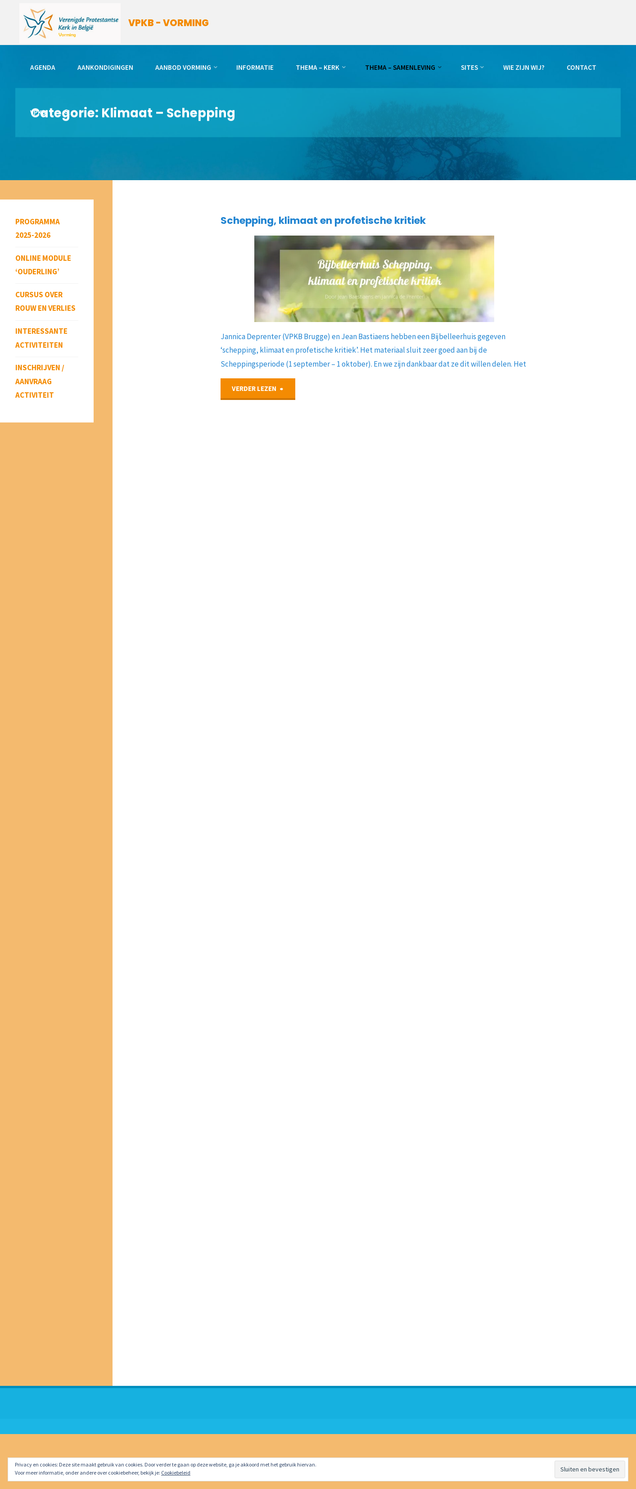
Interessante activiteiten (41, 338)
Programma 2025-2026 (37, 229)
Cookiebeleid (175, 1472)
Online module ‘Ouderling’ (43, 265)
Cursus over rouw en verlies (45, 301)
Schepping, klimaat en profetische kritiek (323, 220)
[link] (67, 113)
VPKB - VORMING (168, 23)
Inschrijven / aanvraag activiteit (39, 381)
